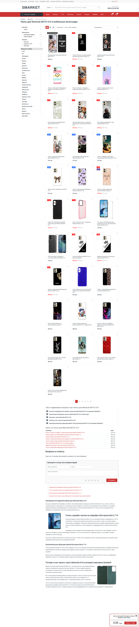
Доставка (31, 1)
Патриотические (31, 85)
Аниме (31, 58)
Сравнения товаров (67, 1)
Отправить (111, 480)
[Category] (50, 7)
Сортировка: (98, 27)
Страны (31, 99)
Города (31, 63)
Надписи (31, 82)
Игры (31, 73)
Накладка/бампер (29, 34)
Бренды (31, 61)
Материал (31, 39)
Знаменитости (31, 70)
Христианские (31, 113)
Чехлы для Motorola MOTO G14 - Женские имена (59, 443)
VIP (31, 53)
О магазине (23, 1)
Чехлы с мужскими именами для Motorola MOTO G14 (61, 447)
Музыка (31, 111)
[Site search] (75, 7)
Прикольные (31, 89)
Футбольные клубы (31, 106)
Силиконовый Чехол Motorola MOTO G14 (57, 436)
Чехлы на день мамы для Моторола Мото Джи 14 (60, 441)
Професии (31, 94)
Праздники (31, 87)
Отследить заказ (44, 1)
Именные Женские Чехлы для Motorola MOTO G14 (60, 445)
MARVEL (31, 77)
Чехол (25, 29)
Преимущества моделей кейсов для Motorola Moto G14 (65, 487)
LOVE (31, 51)
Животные (31, 68)
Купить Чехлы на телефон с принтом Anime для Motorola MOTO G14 (65, 432)
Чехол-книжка (28, 36)
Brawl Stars (31, 116)
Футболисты (31, 104)
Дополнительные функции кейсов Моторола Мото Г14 (65, 493)
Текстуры (31, 101)
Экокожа (26, 45)
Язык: (115, 1)
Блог (37, 1)
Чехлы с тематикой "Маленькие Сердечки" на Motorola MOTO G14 (65, 439)
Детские (31, 65)
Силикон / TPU (28, 44)
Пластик (26, 42)
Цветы (31, 108)
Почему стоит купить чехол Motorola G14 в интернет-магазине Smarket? (70, 496)
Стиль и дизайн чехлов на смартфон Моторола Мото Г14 (65, 490)
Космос (31, 75)
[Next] (90, 401)
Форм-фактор (31, 32)
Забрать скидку (130, 623)
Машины (31, 80)
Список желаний (56, 1)
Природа (31, 92)
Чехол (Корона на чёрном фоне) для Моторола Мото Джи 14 (63, 434)
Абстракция (31, 56)
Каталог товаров (32, 14)
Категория (31, 27)
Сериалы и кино (31, 97)
